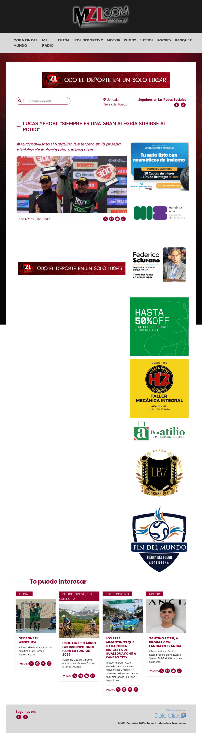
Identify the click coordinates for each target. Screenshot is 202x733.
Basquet (183, 40)
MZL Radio (48, 43)
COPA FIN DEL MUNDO (25, 43)
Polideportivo (89, 40)
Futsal (64, 40)
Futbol (146, 40)
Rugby (130, 40)
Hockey (164, 40)
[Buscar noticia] (48, 101)
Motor (114, 40)
